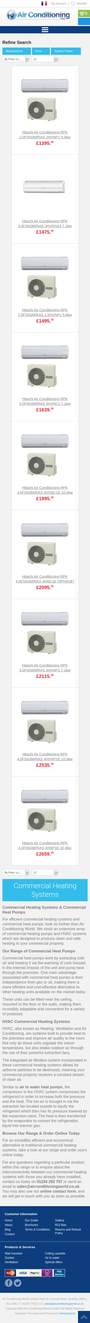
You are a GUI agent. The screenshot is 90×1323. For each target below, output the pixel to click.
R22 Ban (60, 1225)
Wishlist (82, 3)
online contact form (58, 1191)
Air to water (52, 1258)
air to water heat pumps (41, 1087)
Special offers (54, 1262)
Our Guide (31, 1220)
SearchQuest (67, 1313)
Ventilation (11, 1262)
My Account (58, 3)
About (8, 1225)
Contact (10, 1234)
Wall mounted (13, 1253)
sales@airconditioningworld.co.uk (48, 1186)
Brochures (31, 1225)
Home (8, 1220)
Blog (8, 1229)
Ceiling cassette (55, 1253)
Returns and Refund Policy (68, 1231)
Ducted (9, 1258)
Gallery (59, 1220)
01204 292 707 (49, 1182)
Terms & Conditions (37, 1229)
